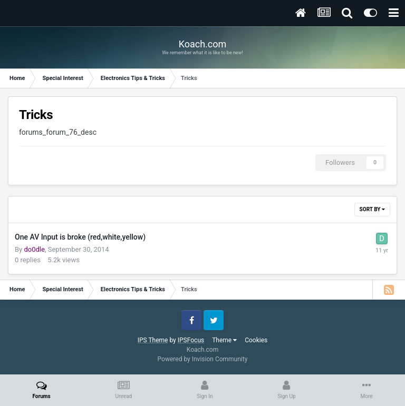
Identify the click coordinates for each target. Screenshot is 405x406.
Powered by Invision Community (203, 359)
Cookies (256, 340)
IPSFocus (191, 340)
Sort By (372, 209)
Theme (224, 340)
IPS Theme (153, 340)
